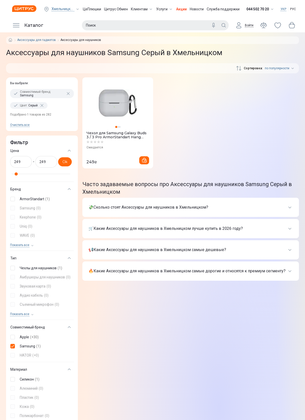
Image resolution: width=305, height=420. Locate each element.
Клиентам (142, 9)
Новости (197, 9)
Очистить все (20, 125)
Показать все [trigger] (19, 245)
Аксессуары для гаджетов (36, 40)
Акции (181, 9)
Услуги (164, 9)
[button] (41, 199)
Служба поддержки (223, 9)
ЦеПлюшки (92, 9)
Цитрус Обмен (116, 9)
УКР (283, 9)
